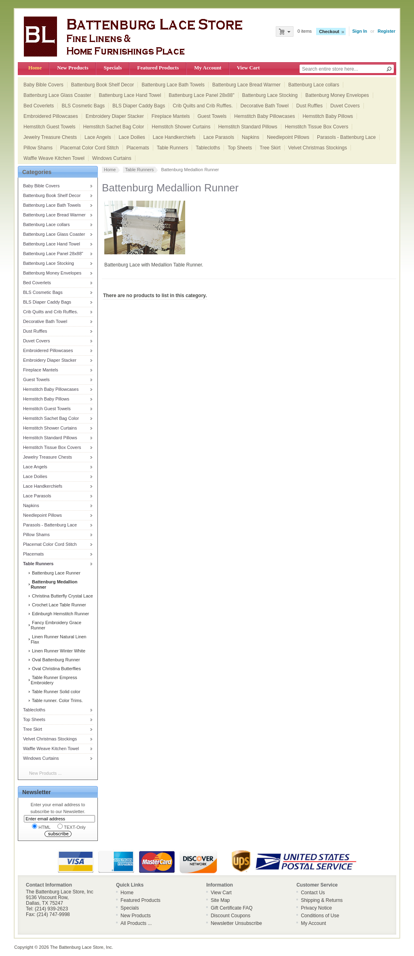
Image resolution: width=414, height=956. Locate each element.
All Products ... (136, 923)
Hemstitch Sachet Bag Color (113, 127)
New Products (72, 68)
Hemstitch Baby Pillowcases (264, 116)
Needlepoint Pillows (288, 137)
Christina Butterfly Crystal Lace (62, 595)
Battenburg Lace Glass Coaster (57, 95)
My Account (207, 68)
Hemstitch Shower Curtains (181, 127)
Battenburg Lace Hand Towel (130, 95)
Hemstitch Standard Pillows (247, 127)
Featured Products (158, 68)
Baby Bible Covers (43, 85)
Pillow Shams (38, 148)
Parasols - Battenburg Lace (346, 137)
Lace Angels (97, 137)
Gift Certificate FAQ (231, 908)
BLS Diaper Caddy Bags (138, 106)
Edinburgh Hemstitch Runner (60, 613)
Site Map (220, 900)
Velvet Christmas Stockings (317, 148)
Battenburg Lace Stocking (270, 95)
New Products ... (45, 773)
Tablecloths (208, 148)
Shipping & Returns (321, 900)
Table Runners (172, 148)
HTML (41, 827)
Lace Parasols (218, 137)
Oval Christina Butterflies (56, 668)
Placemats (138, 148)
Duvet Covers (345, 106)
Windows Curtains (111, 158)
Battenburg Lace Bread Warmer (246, 85)
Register (386, 31)
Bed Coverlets (38, 106)
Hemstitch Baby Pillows (327, 116)
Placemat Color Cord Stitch (89, 148)
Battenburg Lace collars (313, 85)
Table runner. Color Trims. (57, 700)
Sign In (359, 31)
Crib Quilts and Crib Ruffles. (203, 106)
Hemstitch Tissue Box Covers (317, 127)
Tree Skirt (270, 148)
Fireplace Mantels (171, 116)
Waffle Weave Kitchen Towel (53, 158)
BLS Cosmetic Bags (83, 106)
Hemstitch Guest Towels (49, 127)
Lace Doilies (131, 137)
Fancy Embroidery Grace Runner (56, 625)
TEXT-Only (71, 827)
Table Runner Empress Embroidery (54, 680)
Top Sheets (240, 148)
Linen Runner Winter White (58, 650)
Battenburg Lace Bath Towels (173, 85)
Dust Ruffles (309, 106)
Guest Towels (212, 116)
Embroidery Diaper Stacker (115, 116)
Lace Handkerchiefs (174, 137)
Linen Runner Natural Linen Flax (59, 639)
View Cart (248, 68)
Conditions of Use (320, 915)
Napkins (250, 137)
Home (35, 68)
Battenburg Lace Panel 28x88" (201, 95)
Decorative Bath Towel (265, 106)
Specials (113, 68)
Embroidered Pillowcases (50, 116)
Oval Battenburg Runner (55, 659)
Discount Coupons (230, 915)
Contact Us (313, 892)
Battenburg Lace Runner (55, 572)
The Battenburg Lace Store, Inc (81, 947)
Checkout (329, 31)
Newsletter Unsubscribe (236, 923)
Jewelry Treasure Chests (50, 137)
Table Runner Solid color (55, 691)
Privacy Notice (316, 908)
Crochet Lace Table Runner (58, 604)
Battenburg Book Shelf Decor (102, 85)
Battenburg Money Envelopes (337, 95)
